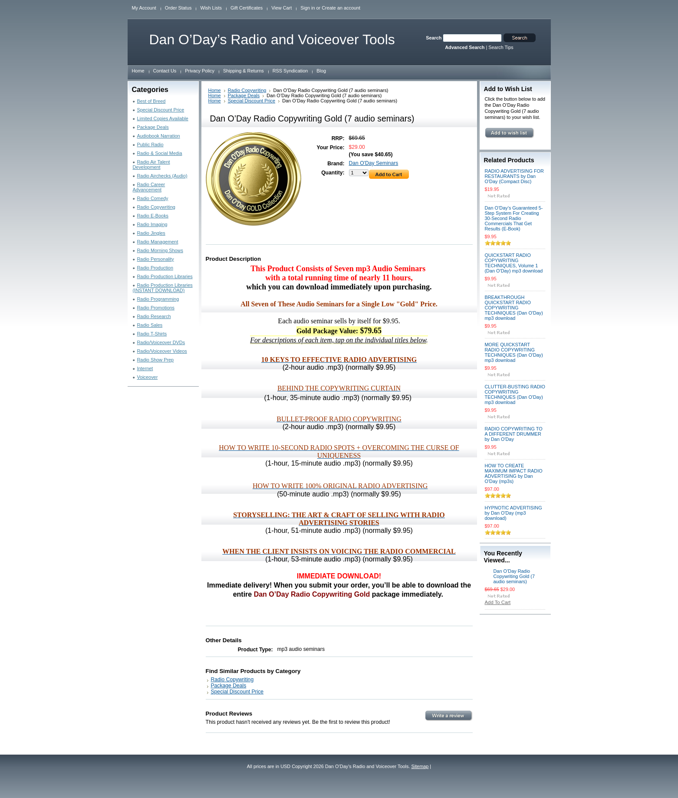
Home (214, 90)
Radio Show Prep (155, 359)
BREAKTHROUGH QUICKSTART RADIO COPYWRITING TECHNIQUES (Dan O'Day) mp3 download (514, 308)
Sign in (307, 7)
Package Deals (153, 127)
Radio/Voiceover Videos (162, 351)
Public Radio (150, 144)
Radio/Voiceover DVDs (161, 342)
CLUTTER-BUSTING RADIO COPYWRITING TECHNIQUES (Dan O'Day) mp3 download (515, 394)
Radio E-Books (153, 215)
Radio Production (155, 267)
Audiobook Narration (158, 135)
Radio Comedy (152, 198)
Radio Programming (158, 299)
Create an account (341, 7)
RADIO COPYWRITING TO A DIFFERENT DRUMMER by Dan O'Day (514, 434)
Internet (145, 368)
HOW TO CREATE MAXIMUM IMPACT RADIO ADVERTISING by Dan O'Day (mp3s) (514, 473)
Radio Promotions (155, 307)
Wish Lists (211, 7)
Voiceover (147, 377)
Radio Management (157, 241)
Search (433, 37)
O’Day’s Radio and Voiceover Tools (272, 39)
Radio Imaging (152, 224)
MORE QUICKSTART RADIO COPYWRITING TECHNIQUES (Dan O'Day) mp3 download (514, 352)
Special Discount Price (160, 109)
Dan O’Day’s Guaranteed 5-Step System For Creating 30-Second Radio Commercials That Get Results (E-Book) (514, 218)
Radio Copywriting (156, 207)
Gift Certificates (246, 7)
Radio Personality (155, 259)
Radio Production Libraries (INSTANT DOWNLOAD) (163, 287)
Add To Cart (498, 602)
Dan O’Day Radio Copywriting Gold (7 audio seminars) (514, 576)
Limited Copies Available (162, 118)
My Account (144, 7)
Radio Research (154, 316)
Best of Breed (151, 101)
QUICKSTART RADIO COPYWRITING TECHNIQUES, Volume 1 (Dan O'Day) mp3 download (514, 263)
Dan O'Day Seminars (373, 163)
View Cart (281, 7)
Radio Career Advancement (149, 187)
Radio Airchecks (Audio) (162, 175)
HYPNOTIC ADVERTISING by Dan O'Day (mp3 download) (513, 513)
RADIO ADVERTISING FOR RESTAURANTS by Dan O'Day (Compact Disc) (514, 176)
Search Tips (500, 47)
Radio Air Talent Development (151, 164)
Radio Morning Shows (160, 250)
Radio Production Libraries (165, 276)
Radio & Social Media (159, 153)
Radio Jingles (151, 233)
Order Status (178, 7)
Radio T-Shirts (152, 333)
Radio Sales (150, 325)
